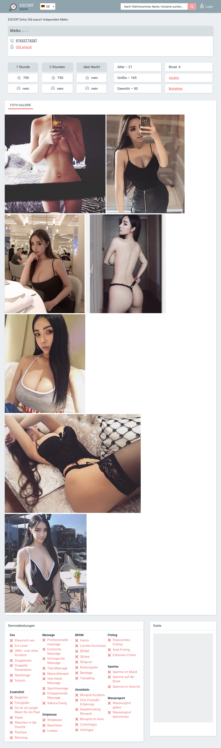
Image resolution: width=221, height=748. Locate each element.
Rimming (21, 738)
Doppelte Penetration (23, 667)
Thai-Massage (57, 668)
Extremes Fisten (124, 655)
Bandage (86, 673)
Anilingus (86, 730)
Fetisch (20, 681)
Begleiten (21, 697)
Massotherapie (58, 674)
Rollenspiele (89, 667)
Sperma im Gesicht (126, 687)
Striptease (54, 720)
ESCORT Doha (17, 19)
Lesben (52, 731)
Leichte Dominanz (93, 646)
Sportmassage (57, 688)
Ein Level (21, 646)
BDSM (84, 651)
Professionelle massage (57, 642)
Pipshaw (21, 732)
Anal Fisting (121, 650)
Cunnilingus (88, 724)
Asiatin (174, 78)
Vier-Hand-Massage (54, 681)
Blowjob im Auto (92, 719)
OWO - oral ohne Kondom (26, 653)
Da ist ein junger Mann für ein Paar (27, 710)
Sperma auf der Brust (123, 679)
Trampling (87, 678)
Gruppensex (23, 660)
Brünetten (176, 89)
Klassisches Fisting (121, 642)
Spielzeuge (22, 675)
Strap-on (86, 662)
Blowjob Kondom (92, 695)
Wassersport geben (122, 705)
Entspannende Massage (57, 695)
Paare (19, 717)
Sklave (85, 657)
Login (206, 5)
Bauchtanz (54, 725)
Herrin (84, 640)
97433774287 (26, 40)
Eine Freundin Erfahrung (89, 702)
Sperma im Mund (125, 672)
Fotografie (22, 703)
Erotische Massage (54, 651)
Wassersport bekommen (122, 714)
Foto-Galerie (20, 105)
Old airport (35, 19)
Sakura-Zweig (57, 703)
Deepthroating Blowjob (90, 711)
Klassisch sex (25, 640)
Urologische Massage (56, 661)
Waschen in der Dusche (26, 725)
